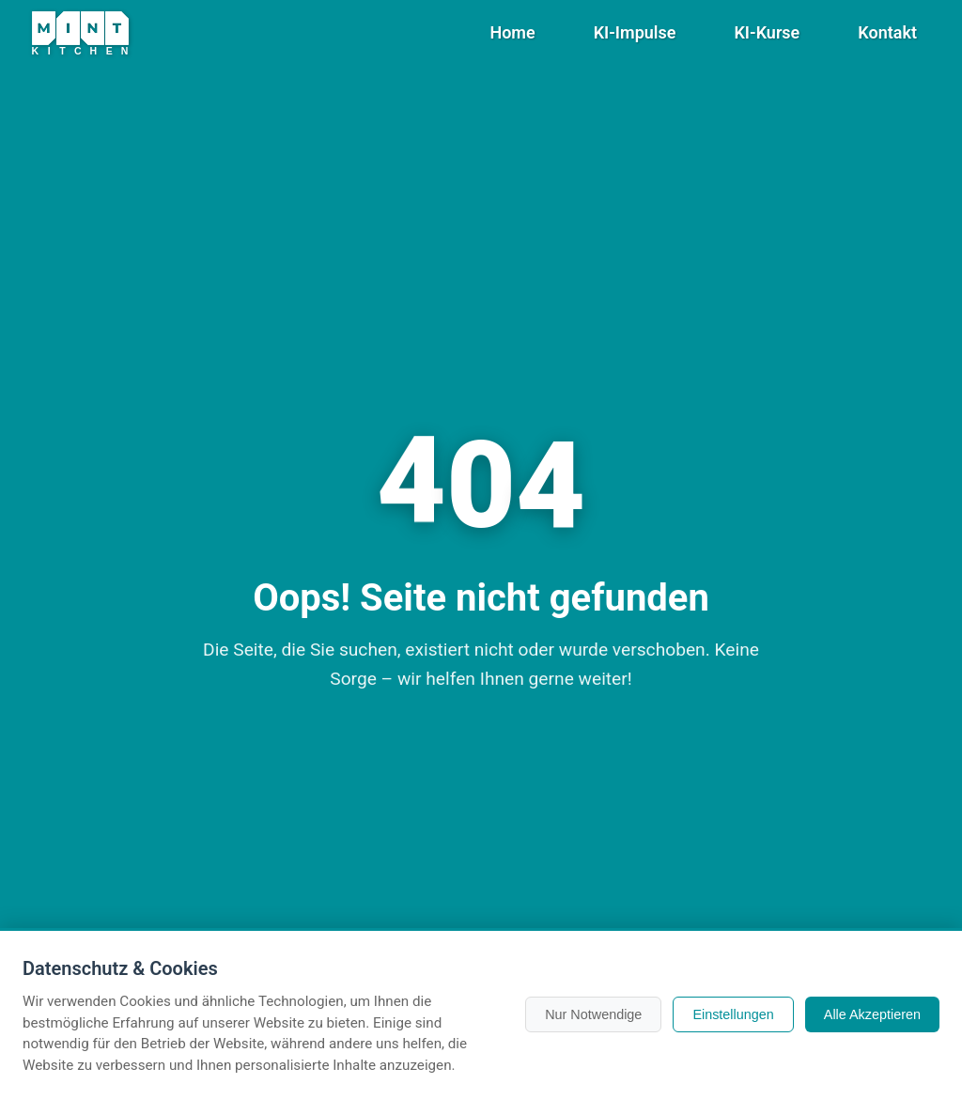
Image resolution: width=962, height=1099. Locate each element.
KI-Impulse (635, 32)
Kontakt (887, 32)
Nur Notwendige (593, 1014)
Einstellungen (732, 1014)
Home (512, 32)
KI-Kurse (766, 32)
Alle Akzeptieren (872, 1014)
